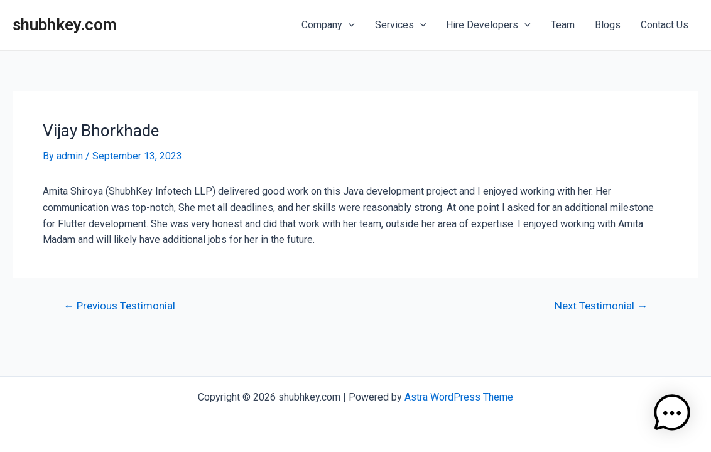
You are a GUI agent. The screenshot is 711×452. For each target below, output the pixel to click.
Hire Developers (488, 25)
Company (328, 25)
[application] (348, 25)
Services (400, 25)
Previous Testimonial (119, 306)
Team (563, 25)
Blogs (608, 25)
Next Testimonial (601, 306)
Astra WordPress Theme (458, 397)
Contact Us (664, 25)
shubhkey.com (65, 24)
